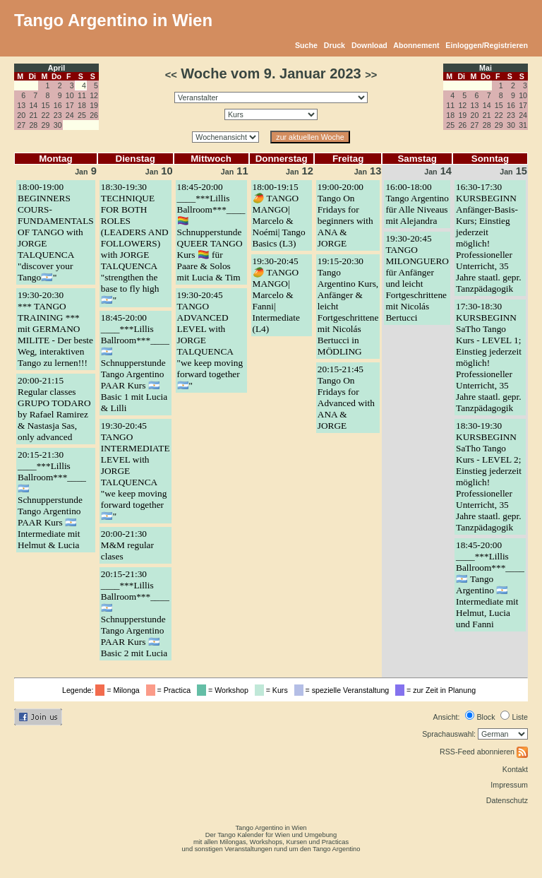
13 (21, 105)
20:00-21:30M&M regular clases (127, 545)
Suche (306, 45)
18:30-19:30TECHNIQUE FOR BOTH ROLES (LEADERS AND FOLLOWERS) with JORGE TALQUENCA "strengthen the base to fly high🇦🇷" (135, 243)
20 (21, 115)
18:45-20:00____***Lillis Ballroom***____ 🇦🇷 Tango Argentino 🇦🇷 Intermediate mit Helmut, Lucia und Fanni (490, 584)
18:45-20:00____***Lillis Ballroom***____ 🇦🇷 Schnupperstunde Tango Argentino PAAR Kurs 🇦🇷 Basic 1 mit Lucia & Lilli (135, 362)
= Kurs (273, 690)
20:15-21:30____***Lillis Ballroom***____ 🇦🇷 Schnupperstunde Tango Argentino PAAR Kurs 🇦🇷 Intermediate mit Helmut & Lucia (52, 499)
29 (46, 125)
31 (523, 125)
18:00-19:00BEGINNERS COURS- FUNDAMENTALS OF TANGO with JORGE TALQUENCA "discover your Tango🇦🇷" (56, 232)
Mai (485, 68)
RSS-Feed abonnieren (484, 751)
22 (46, 115)
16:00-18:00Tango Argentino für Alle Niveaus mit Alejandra (417, 204)
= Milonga (119, 690)
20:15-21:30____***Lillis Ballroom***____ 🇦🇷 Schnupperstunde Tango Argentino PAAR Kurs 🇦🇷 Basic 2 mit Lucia (135, 613)
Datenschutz (507, 800)
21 (33, 115)
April (56, 68)
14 (33, 105)
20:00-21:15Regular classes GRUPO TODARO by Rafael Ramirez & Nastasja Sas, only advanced (54, 408)
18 (82, 105)
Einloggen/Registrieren (486, 45)
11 (82, 95)
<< (171, 75)
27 (21, 125)
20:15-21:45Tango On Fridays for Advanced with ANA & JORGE (346, 397)
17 (70, 105)
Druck (334, 45)
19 (94, 105)
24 (70, 115)
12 (94, 95)
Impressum (509, 785)
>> (371, 75)
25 (82, 115)
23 (58, 115)
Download (369, 45)
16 (58, 105)
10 (70, 95)
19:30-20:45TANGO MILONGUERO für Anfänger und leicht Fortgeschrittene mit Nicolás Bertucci (417, 278)
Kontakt (515, 769)
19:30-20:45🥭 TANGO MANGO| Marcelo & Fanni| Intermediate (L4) (276, 295)
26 (94, 115)
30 (58, 125)
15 (46, 105)
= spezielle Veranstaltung (344, 690)
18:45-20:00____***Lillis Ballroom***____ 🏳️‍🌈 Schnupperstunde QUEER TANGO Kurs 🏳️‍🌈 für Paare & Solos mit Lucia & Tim (211, 232)
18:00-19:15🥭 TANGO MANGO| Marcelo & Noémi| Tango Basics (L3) (279, 215)
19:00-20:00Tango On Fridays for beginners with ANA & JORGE (345, 215)
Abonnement (416, 45)
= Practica (170, 690)
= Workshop (225, 690)
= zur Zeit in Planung (437, 690)
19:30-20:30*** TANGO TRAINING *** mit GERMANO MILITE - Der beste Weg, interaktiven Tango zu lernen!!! (55, 329)
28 (33, 125)
